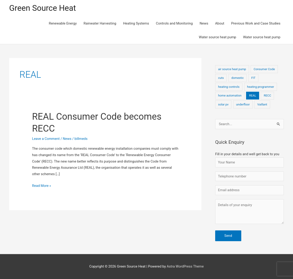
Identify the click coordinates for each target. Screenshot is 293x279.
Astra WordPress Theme (185, 266)
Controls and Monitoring (174, 23)
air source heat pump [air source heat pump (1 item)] (232, 69)
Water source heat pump (217, 37)
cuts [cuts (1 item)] (221, 78)
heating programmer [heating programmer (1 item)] (260, 86)
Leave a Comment (46, 139)
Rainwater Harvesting (100, 23)
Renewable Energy (63, 23)
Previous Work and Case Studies (255, 23)
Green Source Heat (42, 8)
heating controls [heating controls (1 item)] (228, 86)
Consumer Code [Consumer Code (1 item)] (264, 69)
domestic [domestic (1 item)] (237, 78)
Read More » (41, 186)
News (204, 23)
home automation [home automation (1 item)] (229, 95)
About (219, 23)
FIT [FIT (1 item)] (253, 78)
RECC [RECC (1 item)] (267, 95)
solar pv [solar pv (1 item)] (223, 104)
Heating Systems (136, 23)
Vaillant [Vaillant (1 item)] (262, 104)
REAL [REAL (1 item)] (252, 95)
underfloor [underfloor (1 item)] (243, 104)
